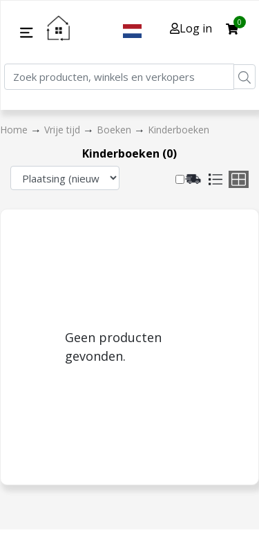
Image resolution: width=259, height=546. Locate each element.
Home (15, 129)
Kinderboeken (178, 129)
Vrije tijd (63, 129)
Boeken (115, 129)
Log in (191, 28)
